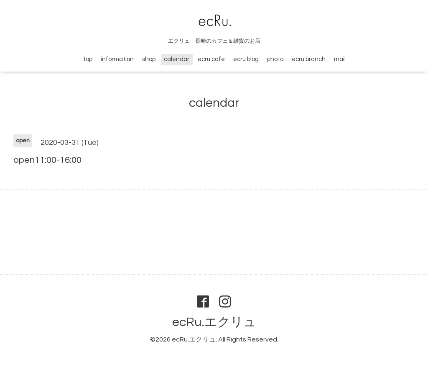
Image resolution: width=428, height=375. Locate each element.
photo (275, 59)
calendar (176, 59)
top (87, 59)
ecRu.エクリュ (214, 322)
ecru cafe (211, 59)
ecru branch (309, 59)
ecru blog (246, 59)
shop (148, 59)
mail (340, 59)
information (117, 59)
